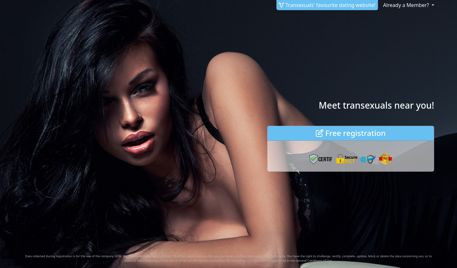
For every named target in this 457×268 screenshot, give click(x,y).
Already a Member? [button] (406, 5)
